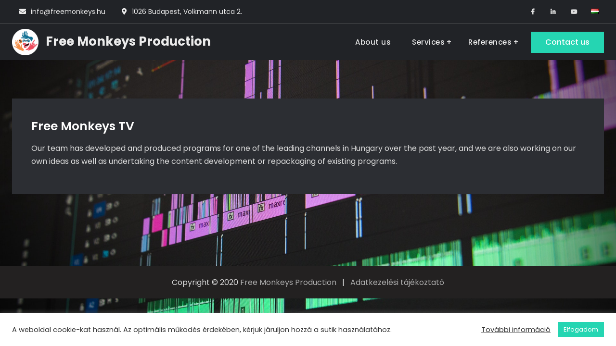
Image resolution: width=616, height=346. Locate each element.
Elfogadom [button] (581, 329)
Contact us (567, 42)
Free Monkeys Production (128, 41)
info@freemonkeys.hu (68, 11)
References (490, 42)
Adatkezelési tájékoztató (397, 282)
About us (373, 42)
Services (428, 42)
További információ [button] (516, 329)
